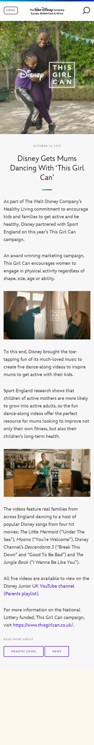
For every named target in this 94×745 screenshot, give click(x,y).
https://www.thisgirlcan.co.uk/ (43, 625)
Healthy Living (23, 651)
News (56, 651)
